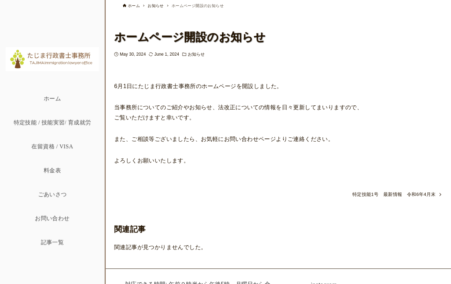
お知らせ (196, 54)
